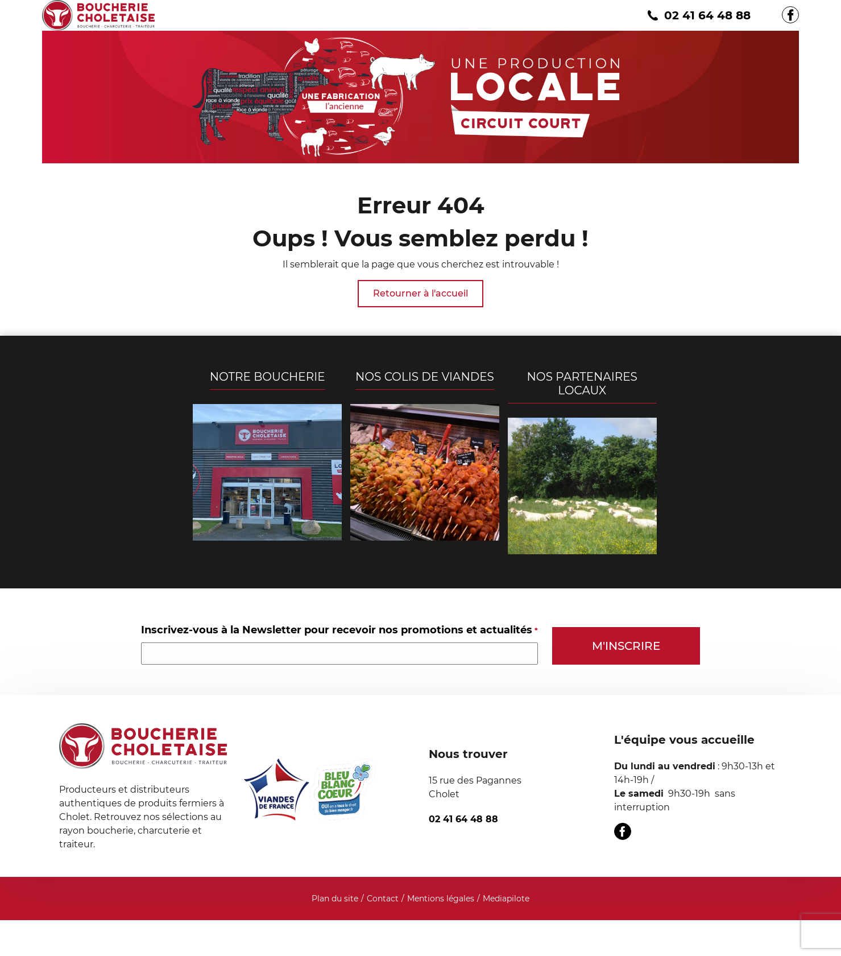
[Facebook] (790, 14)
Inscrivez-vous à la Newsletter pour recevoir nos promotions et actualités (339, 630)
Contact (383, 898)
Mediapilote (506, 898)
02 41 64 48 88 (697, 15)
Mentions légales (440, 898)
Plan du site (335, 898)
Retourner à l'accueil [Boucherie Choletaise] (420, 293)
